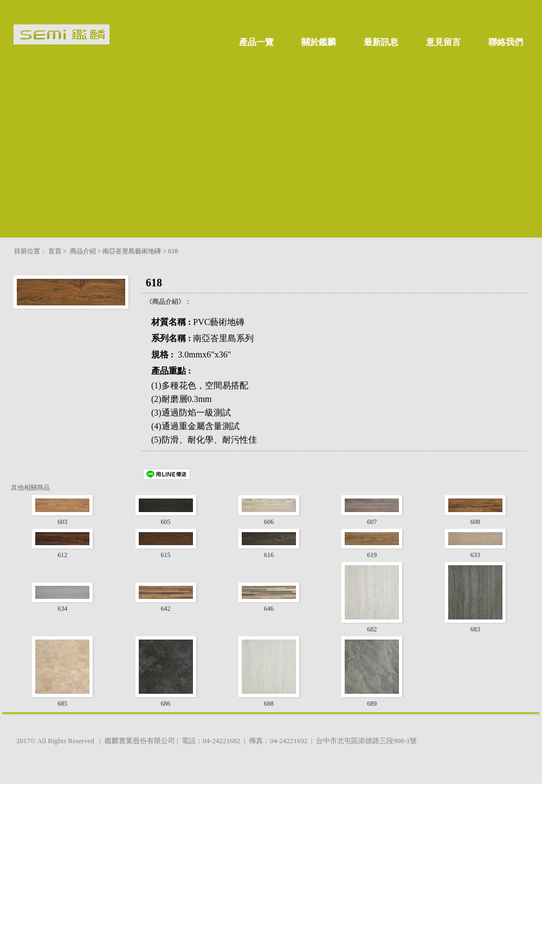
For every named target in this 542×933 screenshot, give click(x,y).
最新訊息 (381, 42)
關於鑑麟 (318, 42)
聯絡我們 (505, 42)
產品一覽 (256, 42)
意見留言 (443, 42)
